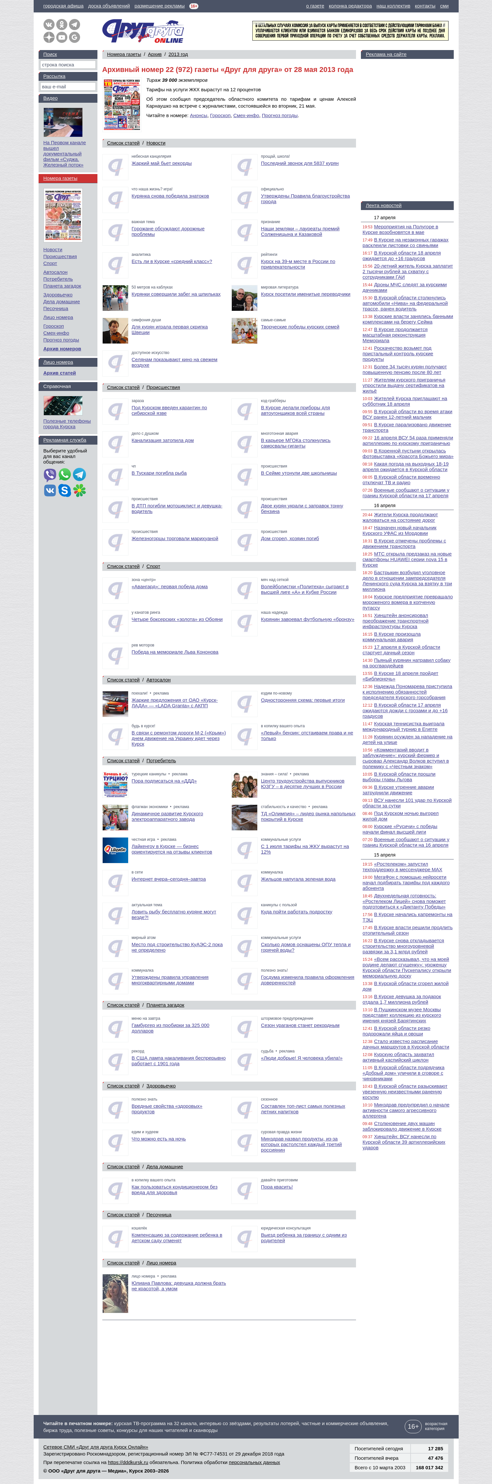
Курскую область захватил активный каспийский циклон (398, 1057)
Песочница (158, 1214)
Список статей (123, 143)
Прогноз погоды (280, 115)
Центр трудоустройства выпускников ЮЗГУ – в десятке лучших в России (303, 783)
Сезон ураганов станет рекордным (300, 1025)
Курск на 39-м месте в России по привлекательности (298, 264)
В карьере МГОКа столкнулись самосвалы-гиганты (296, 443)
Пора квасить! (277, 1187)
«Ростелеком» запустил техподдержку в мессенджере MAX (402, 866)
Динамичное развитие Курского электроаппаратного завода (167, 816)
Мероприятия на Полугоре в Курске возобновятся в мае (400, 229)
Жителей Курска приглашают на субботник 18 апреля (405, 401)
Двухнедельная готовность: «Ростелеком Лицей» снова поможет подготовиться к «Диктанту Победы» (404, 901)
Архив (155, 54)
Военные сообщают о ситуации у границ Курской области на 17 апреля (406, 492)
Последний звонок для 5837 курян (300, 163)
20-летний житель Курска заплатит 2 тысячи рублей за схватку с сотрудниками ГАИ (408, 271)
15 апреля (385, 854)
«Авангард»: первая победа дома (170, 586)
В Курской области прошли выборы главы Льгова (399, 776)
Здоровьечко (161, 1085)
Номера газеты (124, 54)
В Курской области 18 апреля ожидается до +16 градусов (402, 255)
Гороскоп (220, 115)
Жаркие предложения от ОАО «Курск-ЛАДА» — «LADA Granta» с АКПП (175, 702)
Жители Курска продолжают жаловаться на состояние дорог (400, 517)
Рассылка (54, 76)
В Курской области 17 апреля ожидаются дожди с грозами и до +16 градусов (405, 710)
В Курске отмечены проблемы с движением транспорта (404, 543)
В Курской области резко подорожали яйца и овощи (396, 1030)
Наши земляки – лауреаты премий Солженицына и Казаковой (300, 231)
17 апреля (385, 217)
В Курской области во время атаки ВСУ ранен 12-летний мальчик (407, 414)
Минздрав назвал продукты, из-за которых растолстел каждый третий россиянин (301, 1144)
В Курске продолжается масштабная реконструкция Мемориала (395, 335)
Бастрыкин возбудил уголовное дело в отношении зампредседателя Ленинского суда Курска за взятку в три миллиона (407, 581)
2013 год (178, 54)
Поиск (50, 54)
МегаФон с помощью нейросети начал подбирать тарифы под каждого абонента (406, 882)
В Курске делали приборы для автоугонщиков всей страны (295, 410)
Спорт (153, 566)
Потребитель (161, 760)
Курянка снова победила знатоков (170, 196)
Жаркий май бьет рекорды (162, 163)
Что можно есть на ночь (159, 1138)
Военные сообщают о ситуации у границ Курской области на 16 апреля (406, 842)
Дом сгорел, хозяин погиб (290, 538)
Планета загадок (165, 1005)
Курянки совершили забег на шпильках (176, 294)
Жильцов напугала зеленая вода (298, 879)
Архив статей (59, 373)
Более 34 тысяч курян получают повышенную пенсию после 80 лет (405, 369)
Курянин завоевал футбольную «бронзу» (307, 619)
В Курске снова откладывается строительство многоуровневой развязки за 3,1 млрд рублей (403, 946)
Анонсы (198, 115)
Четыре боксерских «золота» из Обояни (177, 619)
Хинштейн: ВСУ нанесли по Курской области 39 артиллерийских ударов (404, 1142)
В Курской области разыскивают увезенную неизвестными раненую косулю (405, 1091)
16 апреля (385, 505)
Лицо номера (161, 1262)
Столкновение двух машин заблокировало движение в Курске (402, 1126)
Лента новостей (383, 205)
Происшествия (163, 387)
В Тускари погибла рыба (159, 473)
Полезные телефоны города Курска (67, 423)
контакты (425, 6)
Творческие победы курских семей (300, 326)
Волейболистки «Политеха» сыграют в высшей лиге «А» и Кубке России (304, 589)
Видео (50, 98)
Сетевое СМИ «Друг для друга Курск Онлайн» (95, 1447)
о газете (315, 6)
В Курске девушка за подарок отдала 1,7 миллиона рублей (402, 999)
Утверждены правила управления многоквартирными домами (170, 979)
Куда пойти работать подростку (296, 911)
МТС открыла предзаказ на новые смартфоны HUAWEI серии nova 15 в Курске (407, 559)
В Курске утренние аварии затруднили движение (398, 789)
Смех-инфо (246, 115)
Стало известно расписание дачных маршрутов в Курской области (406, 1044)
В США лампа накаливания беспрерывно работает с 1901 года (179, 1060)
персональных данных (254, 1462)
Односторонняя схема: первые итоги (303, 700)
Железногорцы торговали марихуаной (175, 538)
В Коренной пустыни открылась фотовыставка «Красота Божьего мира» (408, 453)
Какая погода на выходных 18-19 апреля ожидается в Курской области (406, 466)
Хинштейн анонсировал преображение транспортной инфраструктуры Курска (396, 620)
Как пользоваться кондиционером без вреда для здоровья (175, 1189)
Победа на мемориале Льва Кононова (175, 652)
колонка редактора (350, 6)
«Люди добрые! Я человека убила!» (302, 1058)
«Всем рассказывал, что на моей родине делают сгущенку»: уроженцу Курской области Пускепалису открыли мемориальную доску (407, 967)
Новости (155, 143)
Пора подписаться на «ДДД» (164, 781)
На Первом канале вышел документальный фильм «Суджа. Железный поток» (64, 154)
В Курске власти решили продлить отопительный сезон (407, 930)
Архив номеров (62, 348)
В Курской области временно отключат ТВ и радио (401, 479)
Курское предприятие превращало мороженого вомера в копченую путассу (408, 602)
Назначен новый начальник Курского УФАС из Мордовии (399, 530)
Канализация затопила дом (163, 440)
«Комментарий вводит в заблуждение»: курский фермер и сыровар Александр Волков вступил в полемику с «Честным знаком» (406, 758)
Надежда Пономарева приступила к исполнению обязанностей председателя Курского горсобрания (407, 691)
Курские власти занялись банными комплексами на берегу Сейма (408, 319)
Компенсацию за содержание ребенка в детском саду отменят (177, 1237)
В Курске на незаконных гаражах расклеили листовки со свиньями (406, 242)
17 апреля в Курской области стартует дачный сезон (401, 649)
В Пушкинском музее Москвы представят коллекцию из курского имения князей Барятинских (402, 1015)
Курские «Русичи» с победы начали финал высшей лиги (400, 829)
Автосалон (158, 679)
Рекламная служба (64, 440)
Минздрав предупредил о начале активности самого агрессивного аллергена (406, 1110)
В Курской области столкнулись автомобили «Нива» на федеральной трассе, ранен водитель (405, 303)
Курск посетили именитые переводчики (305, 294)
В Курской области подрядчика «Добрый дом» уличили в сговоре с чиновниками (403, 1073)
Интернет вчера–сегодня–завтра (169, 879)
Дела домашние (164, 1166)
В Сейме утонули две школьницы (299, 473)
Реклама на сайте (386, 54)
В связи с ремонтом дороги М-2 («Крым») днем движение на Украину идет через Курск (179, 738)
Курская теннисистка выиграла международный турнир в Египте (404, 726)
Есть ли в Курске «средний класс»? (172, 261)
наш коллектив (393, 6)
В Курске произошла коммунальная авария (392, 636)
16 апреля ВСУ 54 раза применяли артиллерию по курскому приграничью (408, 440)
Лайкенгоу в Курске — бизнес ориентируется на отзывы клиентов (172, 849)
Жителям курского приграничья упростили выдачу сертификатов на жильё (404, 385)
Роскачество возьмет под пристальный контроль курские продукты (398, 353)
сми (444, 6)
